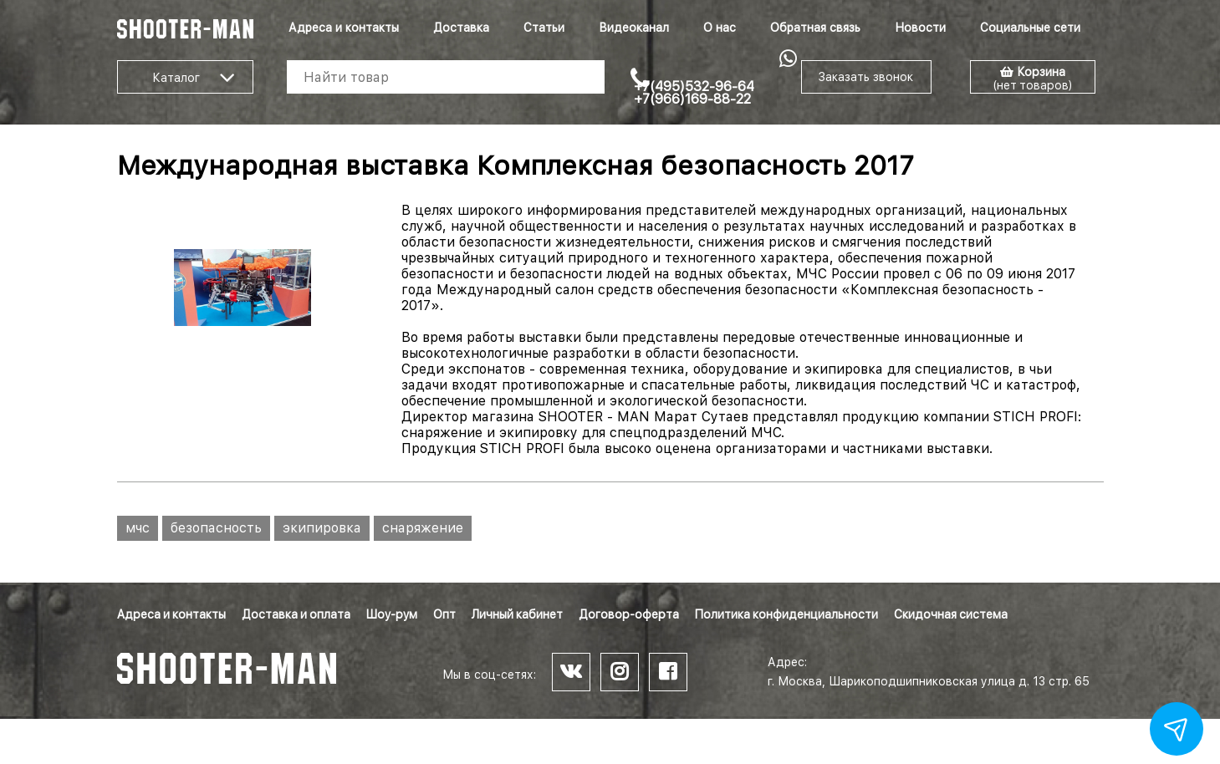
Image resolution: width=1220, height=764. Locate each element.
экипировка (322, 528)
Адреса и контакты (343, 27)
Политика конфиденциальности (786, 614)
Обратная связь (815, 27)
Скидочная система (951, 614)
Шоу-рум (391, 614)
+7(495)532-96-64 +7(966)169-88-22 (694, 93)
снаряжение (422, 528)
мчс (137, 528)
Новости (920, 27)
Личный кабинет (517, 614)
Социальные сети (1030, 27)
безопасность (216, 528)
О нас (719, 27)
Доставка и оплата (296, 614)
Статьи (543, 27)
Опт (444, 614)
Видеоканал (634, 27)
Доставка (461, 27)
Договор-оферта (629, 614)
